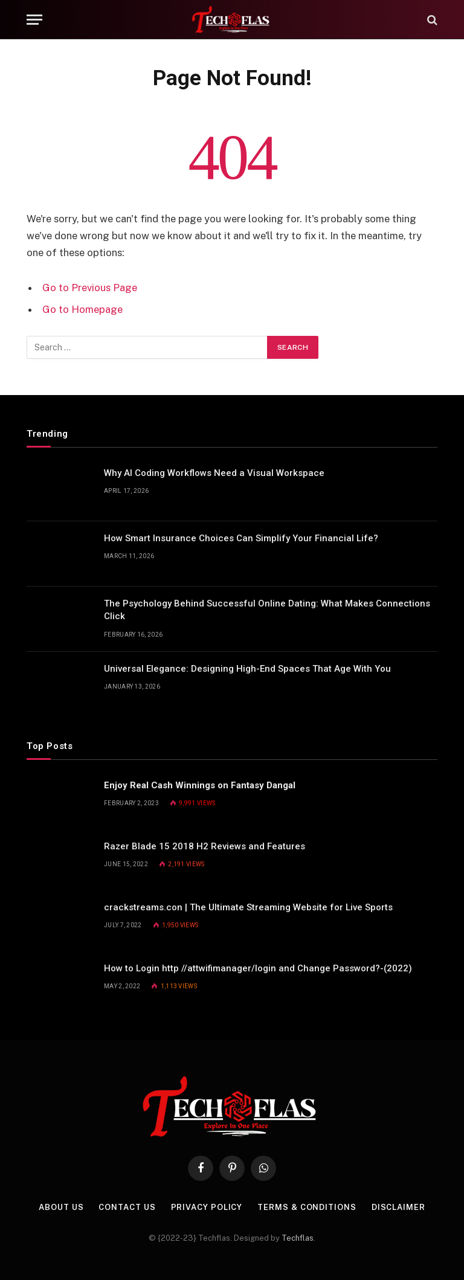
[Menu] (34, 19)
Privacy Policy (207, 1207)
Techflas (298, 1238)
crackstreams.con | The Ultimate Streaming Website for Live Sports (248, 907)
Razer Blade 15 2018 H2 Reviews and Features (204, 846)
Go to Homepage (82, 309)
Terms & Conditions (306, 1207)
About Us (61, 1207)
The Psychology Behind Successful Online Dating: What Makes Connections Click (267, 610)
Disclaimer (398, 1207)
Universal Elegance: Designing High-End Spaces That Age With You (247, 668)
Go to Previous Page (89, 287)
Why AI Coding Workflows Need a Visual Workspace (214, 473)
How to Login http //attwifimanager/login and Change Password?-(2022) (258, 968)
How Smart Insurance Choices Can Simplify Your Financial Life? (241, 538)
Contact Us (126, 1207)
